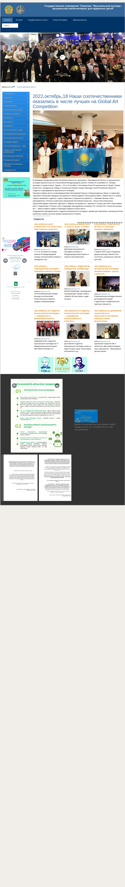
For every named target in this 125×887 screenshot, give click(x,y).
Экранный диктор (80, 20)
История (19, 20)
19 (111, 223)
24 (120, 223)
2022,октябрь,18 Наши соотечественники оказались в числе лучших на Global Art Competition (77, 101)
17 (107, 223)
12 (98, 223)
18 (109, 223)
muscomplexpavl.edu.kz (24, 87)
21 (114, 223)
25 (121, 223)
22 (116, 223)
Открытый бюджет (60, 20)
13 (100, 223)
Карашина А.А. (45, 249)
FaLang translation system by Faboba (41, 215)
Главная (7, 20)
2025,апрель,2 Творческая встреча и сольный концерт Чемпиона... (107, 226)
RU (3, 30)
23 (118, 223)
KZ (6, 30)
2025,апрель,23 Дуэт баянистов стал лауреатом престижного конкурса (48, 226)
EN (10, 30)
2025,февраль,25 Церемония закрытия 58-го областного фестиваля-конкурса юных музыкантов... (108, 316)
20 (112, 223)
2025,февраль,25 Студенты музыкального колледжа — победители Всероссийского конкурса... (77, 316)
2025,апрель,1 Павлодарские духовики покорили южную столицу (47, 268)
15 (103, 223)
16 (105, 223)
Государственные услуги (38, 20)
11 (96, 223)
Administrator (75, 247)
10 (94, 223)
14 (101, 223)
